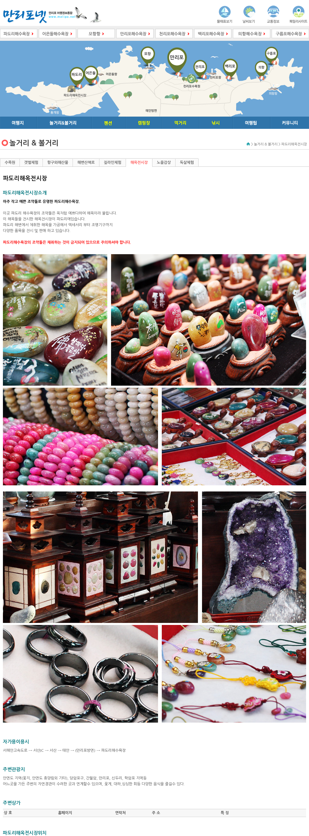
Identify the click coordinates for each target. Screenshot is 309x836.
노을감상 (164, 162)
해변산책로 (86, 162)
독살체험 (187, 162)
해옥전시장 (139, 162)
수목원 (10, 162)
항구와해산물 (57, 162)
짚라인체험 (112, 162)
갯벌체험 (31, 162)
